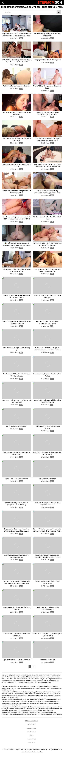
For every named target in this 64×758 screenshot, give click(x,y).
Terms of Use (31, 742)
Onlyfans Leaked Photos (31, 721)
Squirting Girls (31, 724)
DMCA (31, 735)
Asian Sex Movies (31, 728)
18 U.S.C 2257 (31, 732)
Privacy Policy (31, 739)
